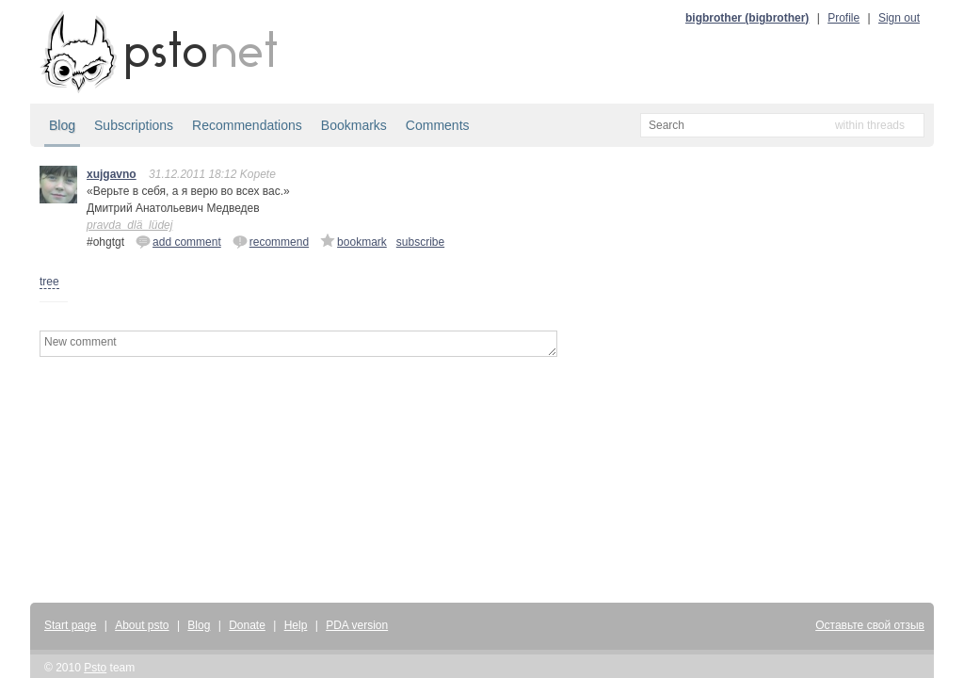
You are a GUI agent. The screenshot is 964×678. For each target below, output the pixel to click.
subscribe (420, 242)
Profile (843, 17)
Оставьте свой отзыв (869, 625)
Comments (438, 125)
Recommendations (247, 125)
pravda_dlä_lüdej (129, 225)
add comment (178, 241)
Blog (62, 125)
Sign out (899, 17)
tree (49, 281)
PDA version (357, 625)
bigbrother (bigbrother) (747, 17)
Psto (95, 667)
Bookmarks (354, 125)
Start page (70, 625)
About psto (142, 625)
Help (296, 625)
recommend (271, 241)
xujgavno (112, 174)
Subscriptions (133, 125)
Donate (247, 625)
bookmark (353, 241)
